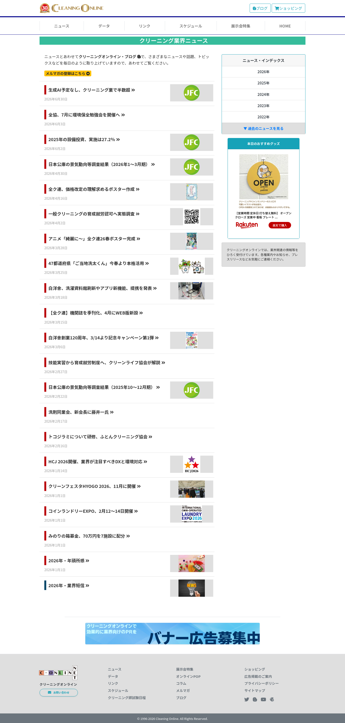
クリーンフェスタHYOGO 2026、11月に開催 (94, 486)
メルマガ (183, 690)
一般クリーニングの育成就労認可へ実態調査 (94, 213)
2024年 (264, 94)
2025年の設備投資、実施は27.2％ (84, 139)
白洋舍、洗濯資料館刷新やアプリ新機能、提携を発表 (102, 288)
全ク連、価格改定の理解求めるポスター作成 (94, 189)
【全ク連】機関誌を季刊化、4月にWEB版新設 (95, 312)
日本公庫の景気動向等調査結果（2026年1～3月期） (101, 164)
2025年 (264, 82)
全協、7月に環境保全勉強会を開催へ (86, 114)
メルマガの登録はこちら (68, 73)
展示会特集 (240, 26)
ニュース (61, 26)
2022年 (264, 116)
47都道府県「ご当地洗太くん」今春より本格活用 (98, 263)
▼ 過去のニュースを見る (263, 128)
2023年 (264, 105)
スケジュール (190, 26)
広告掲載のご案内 (258, 676)
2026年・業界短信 (68, 585)
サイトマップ (254, 690)
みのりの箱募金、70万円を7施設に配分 (89, 536)
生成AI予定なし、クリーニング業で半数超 (91, 90)
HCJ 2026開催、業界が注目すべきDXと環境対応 (97, 461)
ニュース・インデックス (264, 60)
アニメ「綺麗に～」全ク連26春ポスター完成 (94, 238)
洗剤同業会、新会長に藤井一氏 (81, 412)
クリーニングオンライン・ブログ (110, 56)
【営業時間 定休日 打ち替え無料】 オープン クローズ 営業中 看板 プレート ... (263, 215)
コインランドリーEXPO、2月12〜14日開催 (93, 511)
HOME (285, 26)
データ (104, 26)
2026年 (264, 71)
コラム (181, 683)
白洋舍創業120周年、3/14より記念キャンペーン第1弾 (103, 337)
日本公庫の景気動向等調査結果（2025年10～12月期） (104, 387)
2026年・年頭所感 (68, 560)
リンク (144, 26)
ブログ (260, 8)
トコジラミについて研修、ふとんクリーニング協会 (100, 436)
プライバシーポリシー (261, 683)
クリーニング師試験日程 (127, 697)
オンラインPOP (188, 676)
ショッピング (288, 8)
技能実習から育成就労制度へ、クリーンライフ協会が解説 (106, 362)
